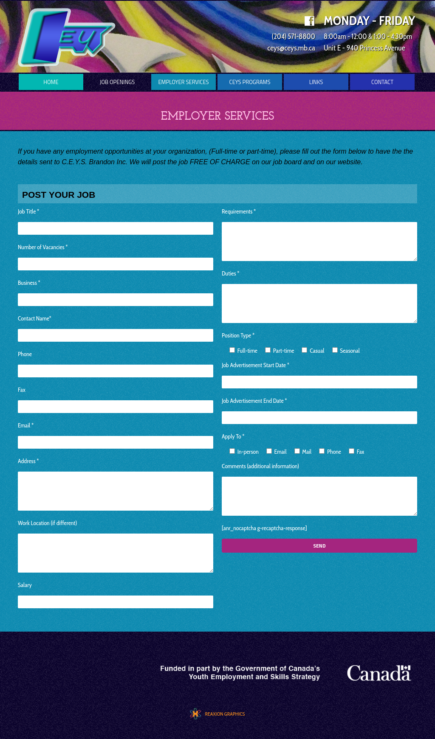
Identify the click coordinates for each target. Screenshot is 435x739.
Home (50, 82)
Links (316, 82)
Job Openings (117, 82)
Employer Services (183, 82)
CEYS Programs (250, 82)
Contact (382, 82)
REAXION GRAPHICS (225, 714)
